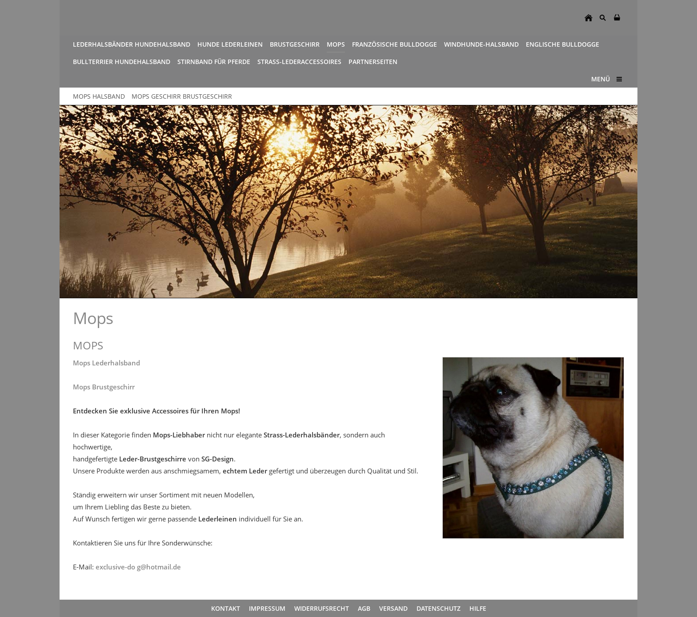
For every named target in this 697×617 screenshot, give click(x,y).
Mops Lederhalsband (106, 362)
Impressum (267, 608)
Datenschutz (439, 608)
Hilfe (477, 608)
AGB (364, 608)
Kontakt (225, 608)
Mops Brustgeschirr (104, 386)
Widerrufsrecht (321, 608)
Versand (393, 608)
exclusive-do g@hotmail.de (138, 566)
